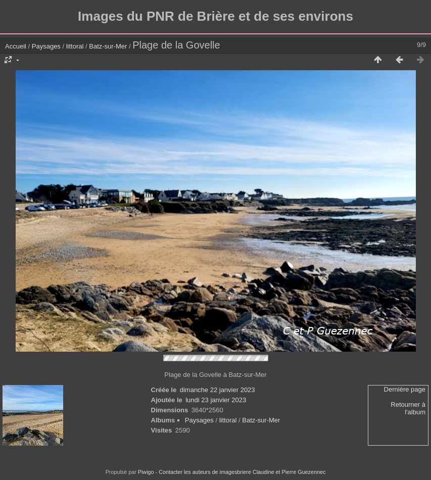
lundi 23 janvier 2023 (215, 400)
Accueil (15, 46)
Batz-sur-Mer (108, 46)
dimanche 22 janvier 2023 (217, 390)
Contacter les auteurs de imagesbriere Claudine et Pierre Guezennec (242, 472)
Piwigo (146, 472)
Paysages (46, 46)
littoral (75, 46)
